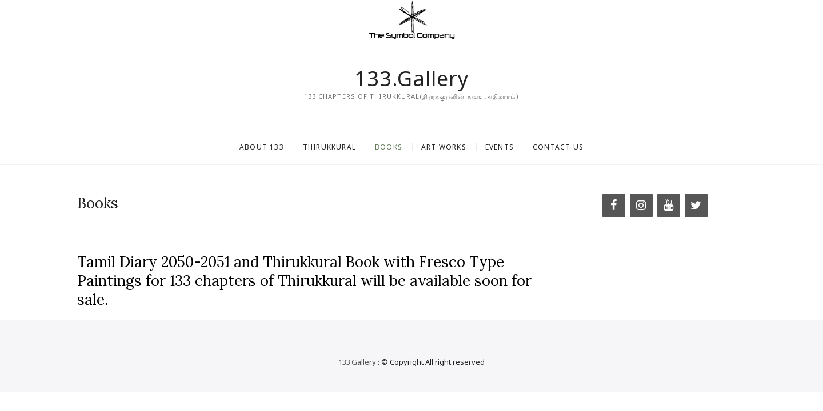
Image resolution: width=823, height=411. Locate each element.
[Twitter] (696, 205)
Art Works (443, 147)
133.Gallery (411, 78)
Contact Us (558, 147)
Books (388, 147)
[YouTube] (668, 205)
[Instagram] (641, 205)
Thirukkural (329, 147)
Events (499, 147)
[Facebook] (613, 205)
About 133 (261, 147)
